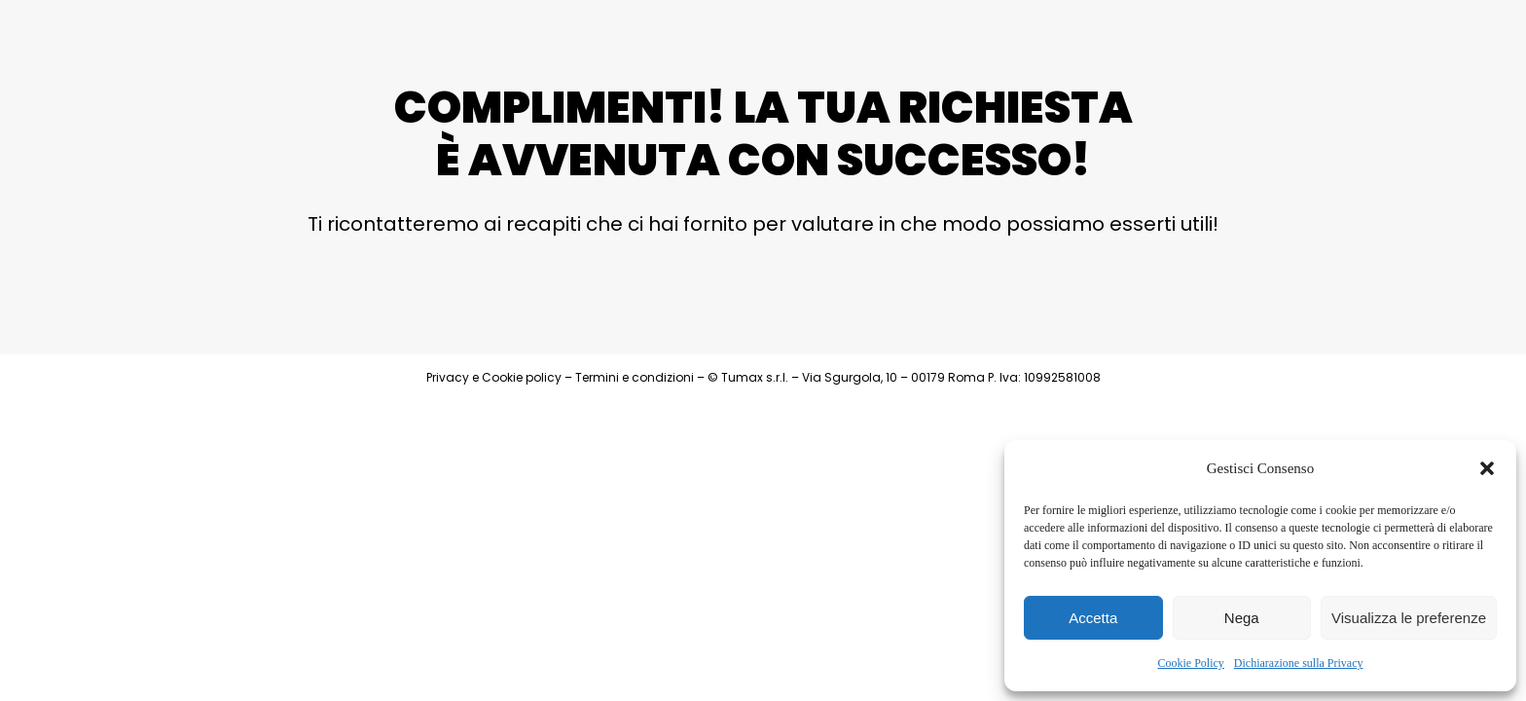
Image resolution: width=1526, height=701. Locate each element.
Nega (1241, 617)
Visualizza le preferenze (1408, 617)
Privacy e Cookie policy (494, 377)
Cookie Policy (1191, 663)
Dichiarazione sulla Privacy (1298, 663)
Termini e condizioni (634, 377)
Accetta (1093, 617)
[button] (1487, 468)
